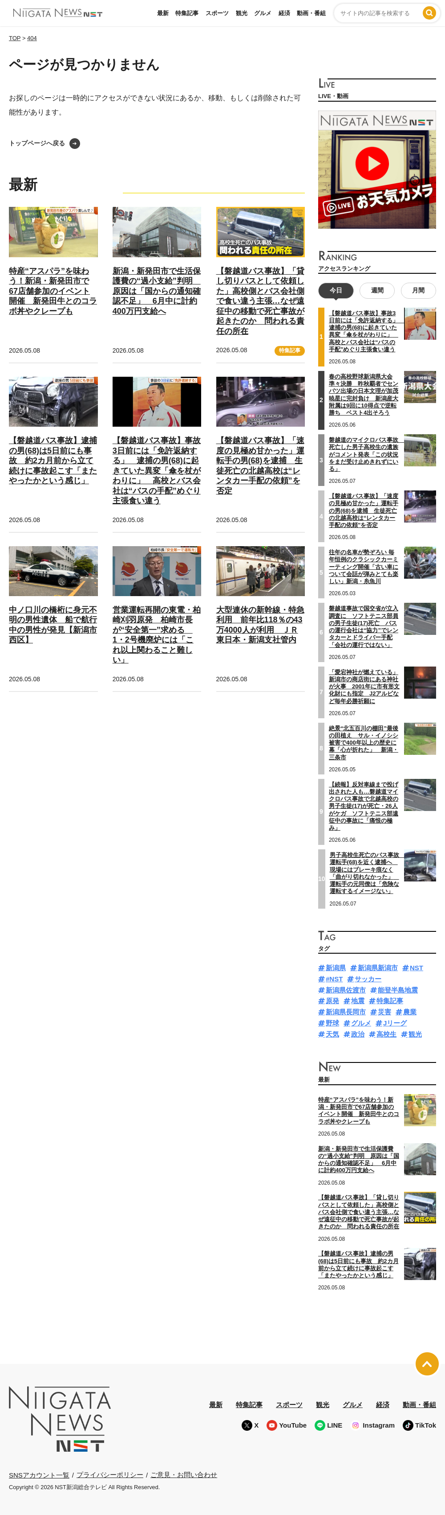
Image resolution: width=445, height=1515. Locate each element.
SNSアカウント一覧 (39, 1475)
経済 (284, 13)
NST (416, 968)
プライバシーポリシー (110, 1474)
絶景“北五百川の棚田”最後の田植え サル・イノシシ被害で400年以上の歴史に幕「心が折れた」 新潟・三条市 (363, 743)
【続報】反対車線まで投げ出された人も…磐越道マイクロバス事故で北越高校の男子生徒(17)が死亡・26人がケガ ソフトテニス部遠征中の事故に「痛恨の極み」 (363, 806)
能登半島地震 (398, 990)
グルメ (262, 13)
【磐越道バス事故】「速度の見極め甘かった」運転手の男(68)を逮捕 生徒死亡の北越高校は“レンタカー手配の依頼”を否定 (363, 510)
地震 (357, 1001)
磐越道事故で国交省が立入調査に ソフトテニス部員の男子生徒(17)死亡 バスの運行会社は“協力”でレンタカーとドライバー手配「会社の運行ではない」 (363, 626)
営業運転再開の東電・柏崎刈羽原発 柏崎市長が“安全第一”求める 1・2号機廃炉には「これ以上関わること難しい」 (157, 635)
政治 (357, 1034)
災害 (384, 1012)
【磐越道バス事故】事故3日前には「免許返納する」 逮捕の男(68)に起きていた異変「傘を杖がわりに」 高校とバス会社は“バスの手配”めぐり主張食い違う (157, 470)
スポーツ (217, 13)
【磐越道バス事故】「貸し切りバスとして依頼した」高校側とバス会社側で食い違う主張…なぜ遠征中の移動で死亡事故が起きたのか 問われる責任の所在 (260, 301)
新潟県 (336, 968)
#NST (334, 979)
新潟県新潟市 (378, 968)
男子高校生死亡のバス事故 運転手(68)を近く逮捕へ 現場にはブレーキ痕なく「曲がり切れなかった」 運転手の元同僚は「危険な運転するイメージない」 (367, 873)
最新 (163, 13)
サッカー (368, 979)
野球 (332, 1023)
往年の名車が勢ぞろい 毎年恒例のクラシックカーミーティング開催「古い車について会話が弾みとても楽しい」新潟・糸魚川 (363, 567)
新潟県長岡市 (346, 1012)
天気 (332, 1034)
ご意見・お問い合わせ (183, 1474)
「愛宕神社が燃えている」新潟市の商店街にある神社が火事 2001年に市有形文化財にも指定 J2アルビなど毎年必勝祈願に (364, 686)
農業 (410, 1012)
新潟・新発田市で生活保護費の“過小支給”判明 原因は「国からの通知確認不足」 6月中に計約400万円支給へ (157, 291)
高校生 (386, 1034)
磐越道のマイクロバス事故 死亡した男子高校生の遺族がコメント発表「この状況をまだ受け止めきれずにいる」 (366, 454)
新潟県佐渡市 (346, 990)
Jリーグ (395, 1023)
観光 (241, 13)
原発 (332, 1001)
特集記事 (186, 13)
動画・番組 (311, 13)
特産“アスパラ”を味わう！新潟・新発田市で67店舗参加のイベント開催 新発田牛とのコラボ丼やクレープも (53, 291)
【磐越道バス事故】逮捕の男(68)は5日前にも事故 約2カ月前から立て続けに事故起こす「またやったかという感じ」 (53, 460)
